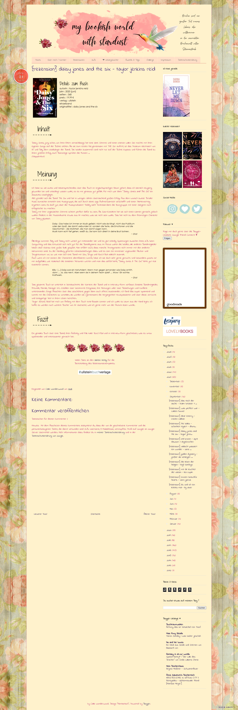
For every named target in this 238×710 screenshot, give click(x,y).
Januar (173, 524)
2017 (169, 545)
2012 (169, 570)
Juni (172, 504)
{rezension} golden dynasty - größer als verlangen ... (183, 455)
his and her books (174, 642)
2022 (169, 372)
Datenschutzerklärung (187, 60)
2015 (169, 555)
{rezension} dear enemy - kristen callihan (182, 417)
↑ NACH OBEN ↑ (225, 707)
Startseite (95, 514)
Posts (38, 60)
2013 (169, 565)
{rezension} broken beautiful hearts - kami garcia (183, 478)
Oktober (174, 391)
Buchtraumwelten (174, 624)
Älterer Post (149, 514)
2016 (169, 550)
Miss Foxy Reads (174, 633)
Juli (171, 499)
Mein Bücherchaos (175, 666)
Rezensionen (79, 60)
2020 (169, 530)
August (173, 494)
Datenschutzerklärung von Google (47, 436)
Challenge (150, 60)
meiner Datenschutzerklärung (111, 432)
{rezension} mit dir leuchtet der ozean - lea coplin (182, 471)
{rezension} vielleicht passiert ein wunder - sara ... (183, 448)
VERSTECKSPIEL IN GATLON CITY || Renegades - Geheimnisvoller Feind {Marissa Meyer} (182, 680)
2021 (169, 377)
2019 (169, 535)
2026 (169, 352)
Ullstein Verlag (100, 360)
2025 (170, 357)
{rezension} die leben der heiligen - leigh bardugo (181, 463)
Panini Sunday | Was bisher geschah (183, 636)
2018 (169, 540)
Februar (174, 519)
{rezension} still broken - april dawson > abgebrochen (183, 440)
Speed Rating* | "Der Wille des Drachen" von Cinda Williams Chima (182, 658)
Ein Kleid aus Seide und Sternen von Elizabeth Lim (183, 646)
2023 (169, 367)
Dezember (175, 381)
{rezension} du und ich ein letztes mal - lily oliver (182, 486)
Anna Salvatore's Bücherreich (180, 675)
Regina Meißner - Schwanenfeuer (182, 668)
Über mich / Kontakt (57, 60)
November (175, 386)
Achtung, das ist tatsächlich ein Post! (183, 627)
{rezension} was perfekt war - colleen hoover (184, 410)
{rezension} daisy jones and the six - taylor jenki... (183, 432)
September (176, 396)
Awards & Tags (133, 60)
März (172, 514)
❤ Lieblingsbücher (111, 60)
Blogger (146, 704)
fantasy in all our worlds (178, 654)
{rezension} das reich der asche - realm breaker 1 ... (183, 402)
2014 (169, 560)
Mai (172, 509)
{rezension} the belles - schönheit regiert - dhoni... (182, 425)
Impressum (166, 60)
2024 (169, 362)
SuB (94, 60)
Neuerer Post (40, 514)
